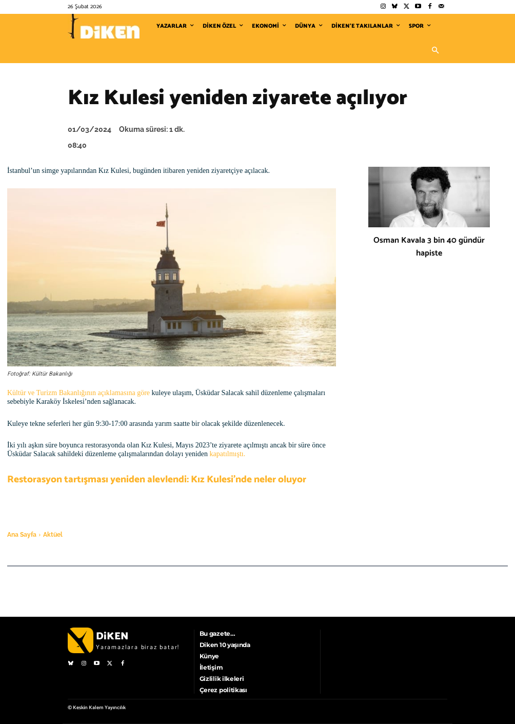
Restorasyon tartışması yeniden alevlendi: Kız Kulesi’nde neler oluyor (156, 479)
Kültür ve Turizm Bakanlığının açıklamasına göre (78, 393)
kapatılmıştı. (228, 454)
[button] (435, 50)
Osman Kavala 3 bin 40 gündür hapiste (429, 246)
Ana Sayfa (21, 534)
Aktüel (53, 534)
